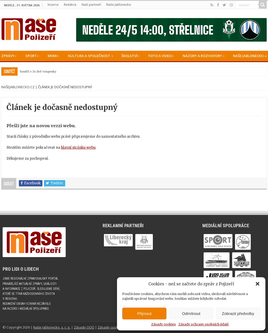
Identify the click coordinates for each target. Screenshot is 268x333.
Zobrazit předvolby (238, 313)
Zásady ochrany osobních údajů (203, 324)
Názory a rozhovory (202, 55)
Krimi (52, 55)
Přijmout (144, 313)
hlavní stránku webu (78, 147)
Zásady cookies (163, 324)
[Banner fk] (171, 29)
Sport (31, 55)
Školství (129, 55)
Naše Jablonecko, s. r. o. (51, 327)
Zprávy (7, 55)
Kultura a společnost (89, 55)
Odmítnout (191, 313)
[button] (257, 283)
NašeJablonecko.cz (18, 87)
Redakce (70, 4)
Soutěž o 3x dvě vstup (35, 71)
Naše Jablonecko (118, 4)
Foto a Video (160, 55)
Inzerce (53, 4)
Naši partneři (91, 4)
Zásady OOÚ (84, 327)
